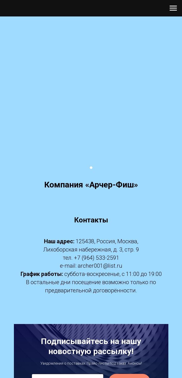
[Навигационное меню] (173, 8)
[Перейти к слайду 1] (91, 167)
